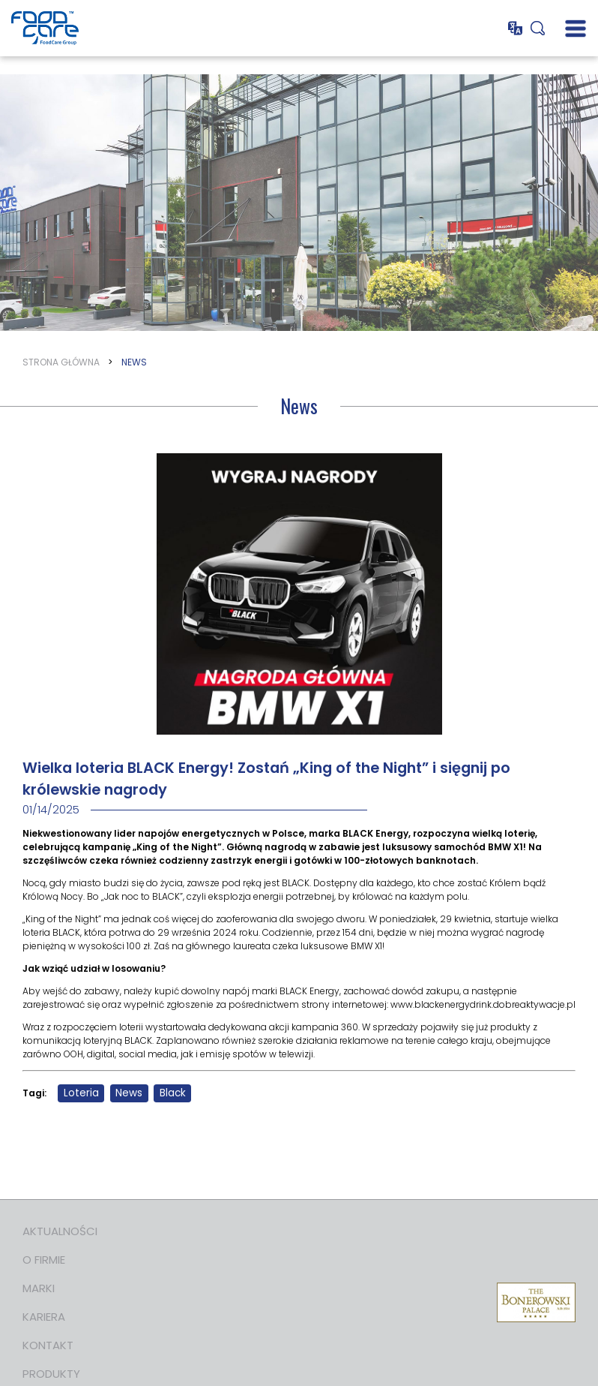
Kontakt (47, 1345)
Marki (38, 1288)
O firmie (43, 1259)
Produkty (51, 1373)
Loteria (81, 1093)
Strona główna (61, 362)
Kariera (43, 1316)
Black (173, 1093)
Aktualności (59, 1231)
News (134, 362)
